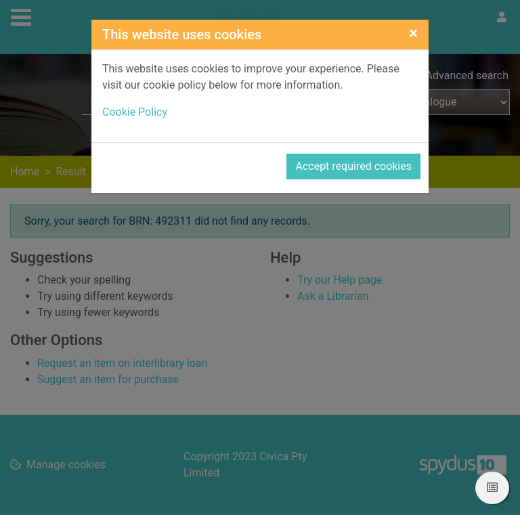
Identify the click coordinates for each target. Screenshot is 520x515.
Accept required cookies (353, 166)
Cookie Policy (134, 112)
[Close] (413, 33)
